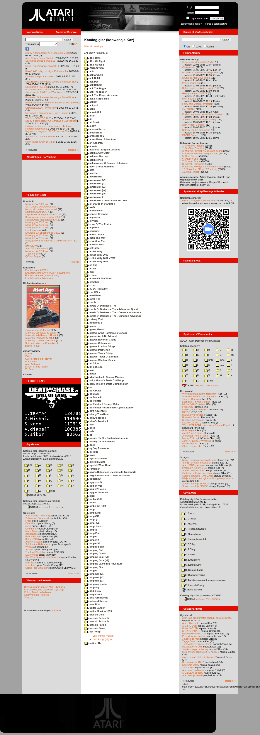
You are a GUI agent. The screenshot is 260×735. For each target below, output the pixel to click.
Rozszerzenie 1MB (192, 646)
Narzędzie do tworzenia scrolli (41, 209)
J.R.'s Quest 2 (94, 64)
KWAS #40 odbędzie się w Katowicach (46, 71)
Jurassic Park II (95, 625)
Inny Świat (31, 562)
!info (209, 360)
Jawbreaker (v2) (95, 183)
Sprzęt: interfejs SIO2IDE (195, 483)
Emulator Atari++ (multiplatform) (42, 275)
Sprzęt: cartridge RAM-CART (197, 475)
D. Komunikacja (192, 570)
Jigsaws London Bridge (99, 346)
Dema (210, 46)
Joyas (89, 455)
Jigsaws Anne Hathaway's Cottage (105, 333)
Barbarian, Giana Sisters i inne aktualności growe (51, 102)
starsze (75, 261)
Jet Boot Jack (94, 244)
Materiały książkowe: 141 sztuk (42, 335)
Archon (29, 549)
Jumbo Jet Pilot (95, 506)
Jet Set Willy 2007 (96, 254)
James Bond (93, 132)
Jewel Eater (93, 295)
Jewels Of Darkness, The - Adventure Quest (111, 309)
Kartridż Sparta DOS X (37, 212)
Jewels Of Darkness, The (100, 305)
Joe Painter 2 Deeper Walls (101, 404)
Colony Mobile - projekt (36, 594)
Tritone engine (33, 253)
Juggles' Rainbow (96, 492)
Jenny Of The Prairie (98, 224)
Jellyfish (91, 220)
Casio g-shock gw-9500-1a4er (198, 62)
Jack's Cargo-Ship (96, 98)
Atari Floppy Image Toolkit (39, 58)
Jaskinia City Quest (97, 153)
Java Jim (91, 173)
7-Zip (52, 507)
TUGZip (58, 507)
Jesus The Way (94, 237)
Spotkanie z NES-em (36, 87)
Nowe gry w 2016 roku (37, 235)
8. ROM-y (188, 549)
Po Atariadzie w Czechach (39, 89)
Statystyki (29, 597)
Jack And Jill (93, 75)
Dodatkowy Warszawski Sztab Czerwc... (203, 114)
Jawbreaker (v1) (95, 180)
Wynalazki (186, 615)
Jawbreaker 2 (94, 197)
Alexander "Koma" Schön (195, 435)
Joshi (89, 431)
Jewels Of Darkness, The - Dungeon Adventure (112, 316)
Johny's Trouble (95, 417)
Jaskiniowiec (93, 159)
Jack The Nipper (95, 92)
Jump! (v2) (92, 523)
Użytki (198, 46)
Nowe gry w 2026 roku (37, 204)
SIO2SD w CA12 (191, 631)
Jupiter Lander (94, 608)
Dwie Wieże (31, 554)
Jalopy (90, 126)
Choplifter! (30, 523)
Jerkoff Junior (94, 234)
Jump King (92, 512)
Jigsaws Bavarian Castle (100, 339)
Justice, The (93, 643)
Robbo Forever (33, 536)
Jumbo (90, 502)
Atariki (28, 353)
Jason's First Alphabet (99, 166)
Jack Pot (91, 81)
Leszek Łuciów (190, 422)
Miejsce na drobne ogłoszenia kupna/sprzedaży (207, 478)
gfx (231, 355)
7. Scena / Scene (191, 161)
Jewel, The (92, 299)
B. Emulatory (190, 559)
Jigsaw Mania (94, 329)
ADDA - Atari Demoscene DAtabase (200, 340)
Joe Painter (92, 401)
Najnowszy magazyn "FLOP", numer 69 (46, 131)
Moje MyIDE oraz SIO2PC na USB (200, 652)
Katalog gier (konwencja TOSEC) (42, 501)
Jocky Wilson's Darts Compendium (106, 384)
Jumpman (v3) (94, 580)
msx (220, 365)
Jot (88, 434)
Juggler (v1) (93, 482)
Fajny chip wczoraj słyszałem (197, 104)
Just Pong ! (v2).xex (103, 635)
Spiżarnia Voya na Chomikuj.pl (41, 343)
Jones (89, 428)
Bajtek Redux (32, 345)
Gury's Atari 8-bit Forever (38, 358)
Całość (32, 507)
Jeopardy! (92, 231)
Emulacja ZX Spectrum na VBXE (42, 232)
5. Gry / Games (190, 156)
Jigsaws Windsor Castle (100, 360)
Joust (28, 526)
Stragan (184, 457)
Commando (31, 528)
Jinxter (90, 373)
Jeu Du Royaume (96, 288)
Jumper (90, 536)
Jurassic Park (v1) (96, 618)
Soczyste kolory (190, 665)
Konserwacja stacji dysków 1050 (42, 217)
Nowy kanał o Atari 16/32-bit (40, 141)
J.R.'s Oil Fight (94, 61)
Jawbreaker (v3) (95, 186)
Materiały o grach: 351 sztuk (40, 340)
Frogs (28, 520)
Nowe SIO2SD (190, 628)
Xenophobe (31, 534)
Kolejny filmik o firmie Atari (196, 130)
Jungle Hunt (93, 594)
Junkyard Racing (96, 601)
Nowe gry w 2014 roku (37, 251)
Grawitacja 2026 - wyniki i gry (41, 107)
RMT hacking (189, 98)
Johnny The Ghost (96, 414)
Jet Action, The (94, 241)
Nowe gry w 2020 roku (37, 222)
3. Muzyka (189, 523)
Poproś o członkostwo (215, 23)
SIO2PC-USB (189, 625)
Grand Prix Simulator (36, 567)
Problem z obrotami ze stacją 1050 (200, 72)
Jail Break (92, 122)
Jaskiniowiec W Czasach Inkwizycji (106, 163)
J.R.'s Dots (92, 58)
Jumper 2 (91, 540)
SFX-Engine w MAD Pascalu (40, 206)
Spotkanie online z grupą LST (41, 60)
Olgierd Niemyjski (191, 446)
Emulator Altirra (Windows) (39, 278)
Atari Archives (32, 364)
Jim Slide (91, 363)
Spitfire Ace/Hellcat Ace (37, 544)
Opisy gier (29, 513)
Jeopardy (91, 227)
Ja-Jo (89, 71)
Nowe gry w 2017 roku (37, 227)
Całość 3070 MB (36, 495)
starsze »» (73, 149)
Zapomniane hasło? (191, 23)
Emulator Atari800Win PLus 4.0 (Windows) (48, 272)
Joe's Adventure (95, 411)
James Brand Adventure (100, 139)
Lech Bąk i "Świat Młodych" (196, 401)
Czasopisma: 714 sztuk (37, 330)
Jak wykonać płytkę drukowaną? (199, 657)
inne (50, 490)
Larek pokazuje (33, 230)
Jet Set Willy (93, 251)
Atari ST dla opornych (37, 248)
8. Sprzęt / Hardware (193, 164)
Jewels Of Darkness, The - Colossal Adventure (112, 312)
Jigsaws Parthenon (97, 350)
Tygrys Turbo (189, 641)
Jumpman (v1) (94, 574)
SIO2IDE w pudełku (192, 672)
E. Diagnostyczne (193, 575)
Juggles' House (95, 489)
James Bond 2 (94, 136)
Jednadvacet (93, 210)
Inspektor (30, 565)
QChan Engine (33, 256)
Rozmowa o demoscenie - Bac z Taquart (46, 113)
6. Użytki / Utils (190, 158)
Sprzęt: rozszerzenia (193, 470)
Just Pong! (92, 631)
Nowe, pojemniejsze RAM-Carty (199, 460)
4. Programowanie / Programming (200, 153)
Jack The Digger (95, 88)
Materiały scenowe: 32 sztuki (40, 332)
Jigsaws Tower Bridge (98, 353)
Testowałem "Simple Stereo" (197, 644)
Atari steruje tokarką (193, 675)
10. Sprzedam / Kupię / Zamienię (199, 169)
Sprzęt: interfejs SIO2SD (195, 486)
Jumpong (91, 587)
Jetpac (90, 285)
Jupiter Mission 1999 (98, 611)
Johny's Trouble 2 (96, 421)
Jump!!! (90, 529)
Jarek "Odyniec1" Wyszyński (197, 441)
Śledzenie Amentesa (193, 420)
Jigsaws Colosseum (97, 343)
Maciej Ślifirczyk (190, 438)
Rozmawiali (186, 391)
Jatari (89, 170)
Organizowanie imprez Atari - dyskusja (44, 587)
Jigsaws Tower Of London (101, 356)
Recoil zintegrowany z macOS (41, 66)
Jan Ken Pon (93, 143)
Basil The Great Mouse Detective (43, 557)
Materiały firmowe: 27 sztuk (39, 338)
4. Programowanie (193, 529)
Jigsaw (90, 326)
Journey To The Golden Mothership (106, 438)
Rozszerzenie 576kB (193, 662)
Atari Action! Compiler (194, 124)
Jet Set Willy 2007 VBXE (100, 258)
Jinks (89, 370)
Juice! (89, 495)
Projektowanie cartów (193, 636)
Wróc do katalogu (93, 46)
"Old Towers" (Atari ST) (37, 515)
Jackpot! (91, 105)
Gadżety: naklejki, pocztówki (197, 473)
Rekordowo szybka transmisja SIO (200, 88)
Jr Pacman (92, 468)
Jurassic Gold (94, 614)
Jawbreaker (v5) (95, 193)
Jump (89, 509)
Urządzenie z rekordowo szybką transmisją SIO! (50, 81)
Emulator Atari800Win (36, 270)
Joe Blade (92, 394)
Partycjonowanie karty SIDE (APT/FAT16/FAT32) (51, 240)
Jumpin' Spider (94, 546)
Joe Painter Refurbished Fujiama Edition (109, 407)
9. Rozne (188, 554)
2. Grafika (188, 518)
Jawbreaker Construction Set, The (105, 200)
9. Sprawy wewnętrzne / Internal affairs (203, 166)
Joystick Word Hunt (97, 465)
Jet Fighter (92, 248)
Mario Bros (31, 531)
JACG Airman (94, 68)
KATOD (186, 412)
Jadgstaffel (92, 112)
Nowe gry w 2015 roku (37, 238)
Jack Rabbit (93, 85)
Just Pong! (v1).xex (103, 639)
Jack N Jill (92, 78)
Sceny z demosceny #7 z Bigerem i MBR (47, 53)
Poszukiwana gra (191, 83)
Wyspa (29, 547)
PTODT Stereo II (191, 135)
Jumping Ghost (95, 553)
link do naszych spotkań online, (199, 200)
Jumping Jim (93, 567)
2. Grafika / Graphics (193, 148)
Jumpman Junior (96, 584)
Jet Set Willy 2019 (96, 261)
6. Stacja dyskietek (194, 539)
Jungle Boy (92, 591)
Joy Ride (91, 451)
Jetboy (90, 268)
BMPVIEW (31, 245)
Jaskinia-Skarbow (96, 156)
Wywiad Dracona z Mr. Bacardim (199, 396)
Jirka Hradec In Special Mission (104, 377)
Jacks (89, 109)
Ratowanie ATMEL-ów (194, 633)
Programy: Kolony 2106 (194, 468)
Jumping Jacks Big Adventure (103, 563)
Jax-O (89, 207)
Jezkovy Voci (93, 319)
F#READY (188, 407)
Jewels (90, 302)
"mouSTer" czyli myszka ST (197, 462)
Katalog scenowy (190, 346)
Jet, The (90, 265)
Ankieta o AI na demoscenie (40, 136)
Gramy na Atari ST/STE (194, 93)
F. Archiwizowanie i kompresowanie (203, 580)
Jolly (89, 424)
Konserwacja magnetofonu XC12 (43, 219)
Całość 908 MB (192, 589)
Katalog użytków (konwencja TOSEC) (201, 595)
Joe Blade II (93, 397)
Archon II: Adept (34, 541)
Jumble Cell (93, 499)
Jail (88, 119)
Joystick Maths (94, 461)
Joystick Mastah (95, 458)
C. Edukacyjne (191, 564)
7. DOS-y (188, 544)
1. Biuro (187, 513)
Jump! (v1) (92, 519)
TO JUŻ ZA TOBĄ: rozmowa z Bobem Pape (205, 425)
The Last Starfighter (36, 552)
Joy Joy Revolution (97, 448)
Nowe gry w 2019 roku (37, 225)
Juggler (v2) (93, 485)
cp (230, 349)
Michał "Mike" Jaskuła (194, 404)
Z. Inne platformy (193, 585)
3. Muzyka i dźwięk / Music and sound (202, 151)
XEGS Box (188, 667)
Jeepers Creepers (96, 214)
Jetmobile (91, 282)
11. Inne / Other (190, 171)
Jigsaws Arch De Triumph (100, 336)
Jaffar (89, 115)
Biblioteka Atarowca (34, 283)
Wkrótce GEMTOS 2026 (38, 118)
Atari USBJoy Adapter (194, 465)
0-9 (28, 465)
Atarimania (31, 361)
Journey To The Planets (99, 441)
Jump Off (91, 516)
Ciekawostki (188, 67)
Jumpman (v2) (94, 577)
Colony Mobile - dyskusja (37, 592)
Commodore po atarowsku (39, 76)
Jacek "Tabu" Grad (192, 433)
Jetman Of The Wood (98, 278)
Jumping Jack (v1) (96, 557)
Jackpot (90, 102)
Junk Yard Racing (96, 597)
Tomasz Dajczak (191, 399)
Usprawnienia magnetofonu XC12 (43, 214)
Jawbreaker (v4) (95, 190)
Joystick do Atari (191, 638)
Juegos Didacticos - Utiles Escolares (107, 475)
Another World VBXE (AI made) (199, 119)
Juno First (92, 604)
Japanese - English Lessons (102, 149)
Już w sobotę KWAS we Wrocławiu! (44, 92)
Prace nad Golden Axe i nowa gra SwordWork (49, 97)
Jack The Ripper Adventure (101, 95)
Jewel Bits (92, 292)
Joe (88, 387)
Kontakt (27, 374)
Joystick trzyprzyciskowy (195, 649)
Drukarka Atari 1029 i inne (196, 77)
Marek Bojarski (190, 443)
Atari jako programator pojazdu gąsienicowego (207, 618)
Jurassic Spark (94, 628)
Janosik (90, 146)
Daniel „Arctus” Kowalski (195, 409)
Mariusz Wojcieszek (193, 414)
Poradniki (28, 201)
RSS (73, 44)
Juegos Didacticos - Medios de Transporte (110, 472)
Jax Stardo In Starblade (99, 203)
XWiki (28, 356)
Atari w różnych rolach (194, 670)
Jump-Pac (92, 533)
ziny (208, 380)
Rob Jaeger (188, 430)
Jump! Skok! (93, 526)
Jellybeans (92, 217)
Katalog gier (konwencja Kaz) (40, 451)
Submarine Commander (38, 518)
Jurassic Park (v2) (96, 621)
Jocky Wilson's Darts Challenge (104, 380)
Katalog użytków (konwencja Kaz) (199, 499)
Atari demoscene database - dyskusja (44, 589)
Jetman (90, 275)
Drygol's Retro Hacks (36, 366)
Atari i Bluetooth (190, 623)
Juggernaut (92, 478)
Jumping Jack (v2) (96, 560)
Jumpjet (90, 570)
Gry (188, 46)
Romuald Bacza (190, 417)
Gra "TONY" (188, 109)
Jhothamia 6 (93, 322)
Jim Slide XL (93, 367)
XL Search (30, 369)
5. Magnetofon (191, 534)
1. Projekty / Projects (193, 145)
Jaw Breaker (93, 176)
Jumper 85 (92, 543)
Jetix (89, 271)
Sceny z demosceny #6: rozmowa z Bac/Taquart (51, 121)
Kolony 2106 (32, 539)
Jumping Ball (93, 550)
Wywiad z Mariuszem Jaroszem (199, 394)
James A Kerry (94, 129)
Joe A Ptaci (92, 390)
